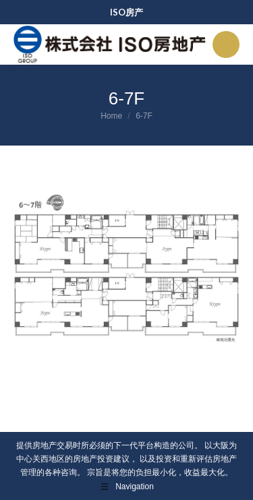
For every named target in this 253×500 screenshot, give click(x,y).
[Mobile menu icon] (226, 44)
